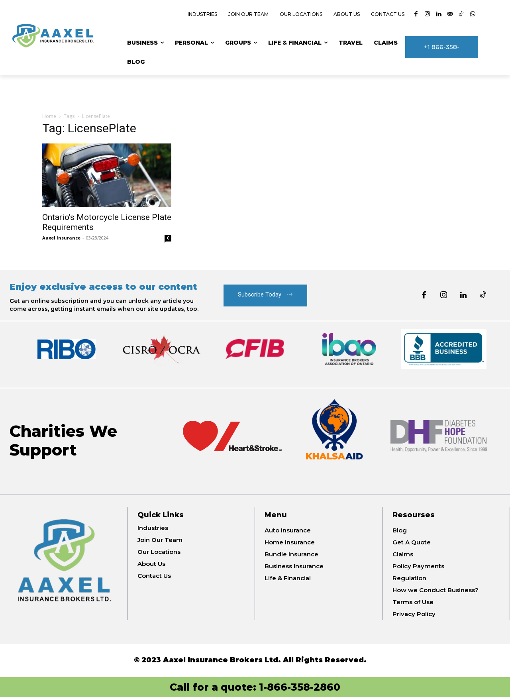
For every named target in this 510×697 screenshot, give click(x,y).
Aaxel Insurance (61, 238)
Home (49, 116)
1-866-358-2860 (299, 687)
